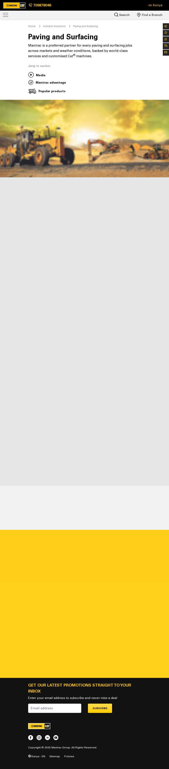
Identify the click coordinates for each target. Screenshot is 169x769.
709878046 (40, 5)
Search (122, 15)
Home (32, 26)
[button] (155, 5)
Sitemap (54, 756)
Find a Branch (149, 15)
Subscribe (100, 708)
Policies (69, 756)
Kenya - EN (36, 756)
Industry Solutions (54, 26)
